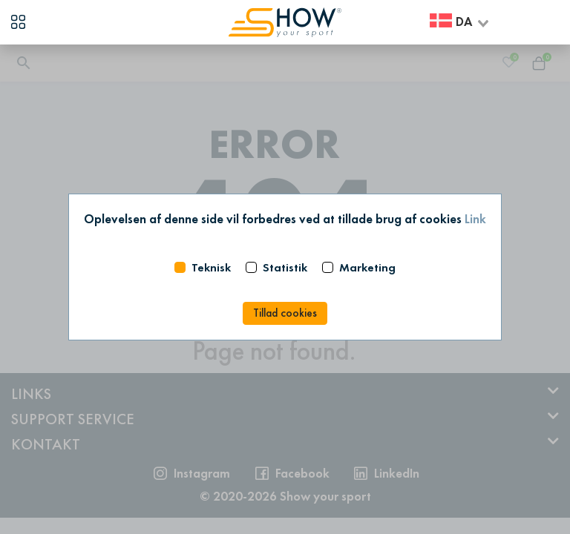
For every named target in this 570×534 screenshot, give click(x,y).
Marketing (367, 267)
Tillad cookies (285, 313)
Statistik (285, 267)
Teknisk (211, 267)
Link (475, 219)
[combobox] (460, 23)
